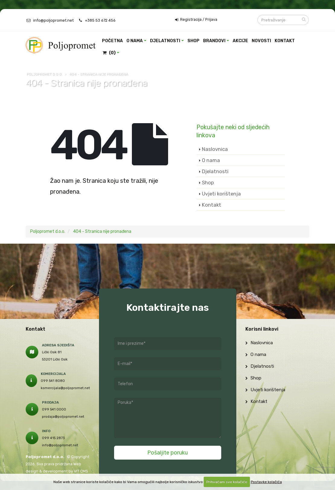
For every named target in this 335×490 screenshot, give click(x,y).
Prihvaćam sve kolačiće (226, 482)
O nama (134, 40)
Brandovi (214, 40)
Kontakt (285, 40)
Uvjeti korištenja (221, 194)
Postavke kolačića (266, 482)
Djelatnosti (165, 40)
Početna (112, 40)
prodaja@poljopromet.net (63, 416)
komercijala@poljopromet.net (65, 388)
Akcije (240, 40)
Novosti (261, 40)
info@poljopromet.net (53, 20)
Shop (193, 40)
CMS (84, 471)
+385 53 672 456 (100, 20)
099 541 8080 (53, 381)
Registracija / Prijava (196, 19)
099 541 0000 (54, 409)
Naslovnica (215, 149)
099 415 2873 (53, 438)
